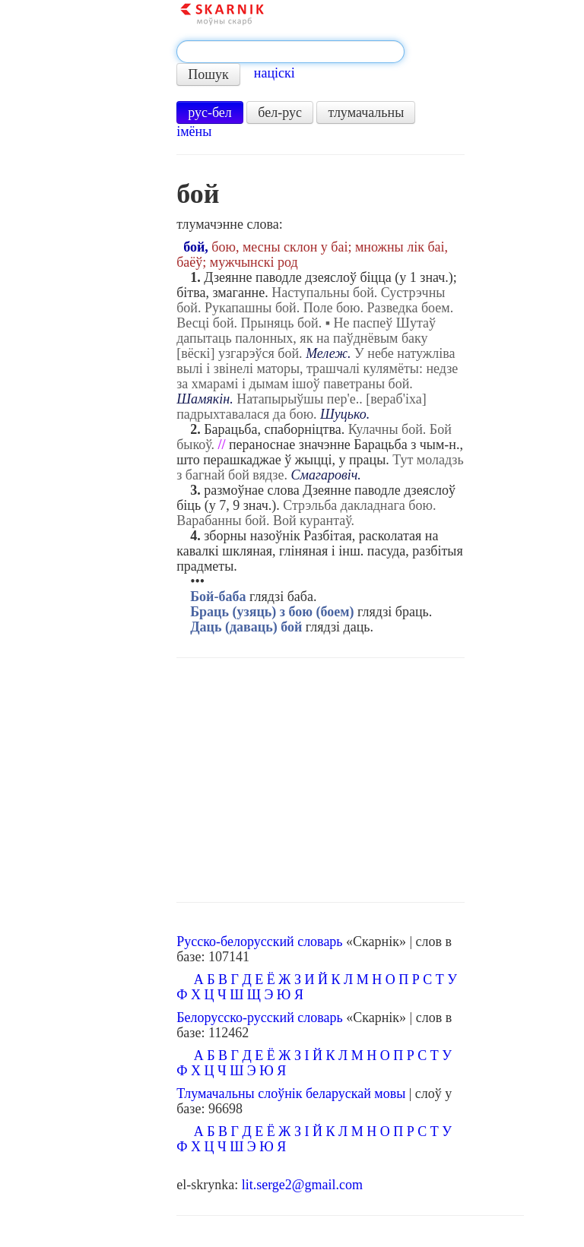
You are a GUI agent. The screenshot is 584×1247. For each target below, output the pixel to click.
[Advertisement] (320, 780)
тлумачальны (366, 112)
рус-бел (210, 112)
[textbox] (290, 51)
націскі (274, 73)
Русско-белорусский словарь (259, 941)
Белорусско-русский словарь (259, 1017)
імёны (193, 131)
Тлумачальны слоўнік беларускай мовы (290, 1093)
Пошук (208, 74)
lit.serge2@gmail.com (302, 1184)
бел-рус (280, 112)
